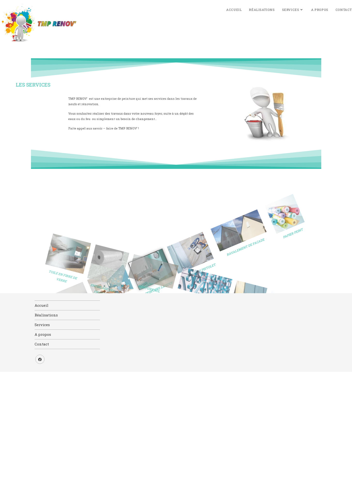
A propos (43, 334)
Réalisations (46, 315)
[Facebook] (40, 359)
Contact (42, 344)
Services (42, 324)
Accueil (41, 305)
